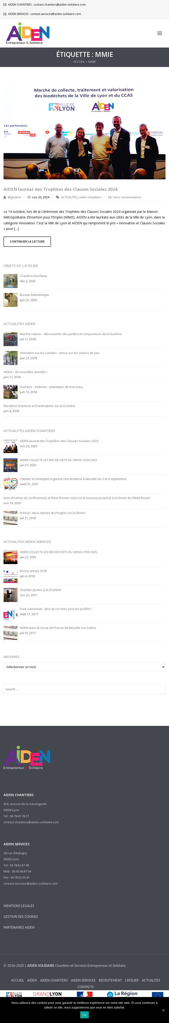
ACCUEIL (79, 61)
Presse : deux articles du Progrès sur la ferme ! (53, 513)
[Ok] (163, 1010)
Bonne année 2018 (33, 571)
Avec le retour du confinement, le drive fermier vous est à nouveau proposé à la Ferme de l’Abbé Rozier (77, 498)
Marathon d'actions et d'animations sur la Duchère (39, 406)
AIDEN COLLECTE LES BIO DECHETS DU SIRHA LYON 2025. (59, 552)
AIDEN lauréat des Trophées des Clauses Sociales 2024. (61, 189)
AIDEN (32, 980)
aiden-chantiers (90, 197)
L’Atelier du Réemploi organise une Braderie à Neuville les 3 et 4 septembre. (73, 479)
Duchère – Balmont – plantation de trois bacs (51, 387)
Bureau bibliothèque (34, 295)
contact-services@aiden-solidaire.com (55, 14)
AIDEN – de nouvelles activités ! (25, 372)
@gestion (14, 197)
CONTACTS (86, 987)
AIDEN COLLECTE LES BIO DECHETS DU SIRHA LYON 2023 (58, 460)
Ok (84, 1015)
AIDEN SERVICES (83, 980)
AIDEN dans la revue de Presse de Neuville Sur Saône (58, 628)
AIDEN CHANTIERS (54, 980)
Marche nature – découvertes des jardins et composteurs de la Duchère (71, 334)
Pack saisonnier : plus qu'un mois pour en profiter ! (56, 609)
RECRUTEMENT (110, 980)
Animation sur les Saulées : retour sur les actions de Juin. (60, 353)
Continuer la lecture (27, 242)
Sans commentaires (127, 197)
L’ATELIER (132, 980)
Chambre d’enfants (33, 276)
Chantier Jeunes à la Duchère (40, 590)
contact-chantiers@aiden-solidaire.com (60, 5)
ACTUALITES (69, 197)
